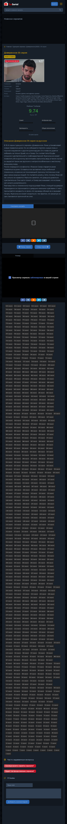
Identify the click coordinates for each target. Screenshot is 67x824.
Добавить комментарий (17, 802)
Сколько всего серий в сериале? (19, 766)
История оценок (33, 134)
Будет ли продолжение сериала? (19, 771)
